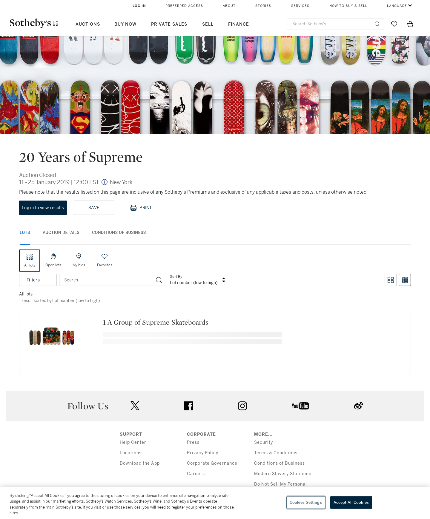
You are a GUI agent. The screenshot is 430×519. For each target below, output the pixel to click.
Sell (208, 24)
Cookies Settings (306, 502)
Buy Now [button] (125, 24)
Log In (139, 6)
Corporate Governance (212, 463)
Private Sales (169, 24)
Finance (238, 24)
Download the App (140, 463)
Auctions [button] (88, 24)
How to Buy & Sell (348, 6)
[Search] (158, 280)
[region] (215, 503)
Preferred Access (184, 6)
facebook (188, 405)
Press (193, 442)
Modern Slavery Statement (283, 473)
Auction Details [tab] (61, 232)
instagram (242, 405)
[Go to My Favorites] (394, 24)
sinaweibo (358, 405)
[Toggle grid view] (391, 280)
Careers (196, 473)
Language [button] (397, 6)
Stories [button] (263, 6)
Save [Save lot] (93, 207)
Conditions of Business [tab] (119, 232)
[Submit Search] (377, 23)
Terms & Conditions (275, 452)
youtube (300, 405)
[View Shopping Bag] (410, 24)
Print (141, 207)
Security (263, 442)
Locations (131, 452)
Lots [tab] (25, 232)
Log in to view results (43, 207)
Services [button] (300, 6)
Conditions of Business (279, 463)
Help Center (133, 442)
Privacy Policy (202, 452)
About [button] (229, 6)
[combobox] (335, 24)
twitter (134, 405)
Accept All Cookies (351, 502)
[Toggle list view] (405, 280)
